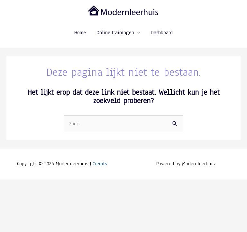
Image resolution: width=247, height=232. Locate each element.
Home (80, 32)
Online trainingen (115, 32)
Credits (100, 163)
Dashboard (162, 32)
